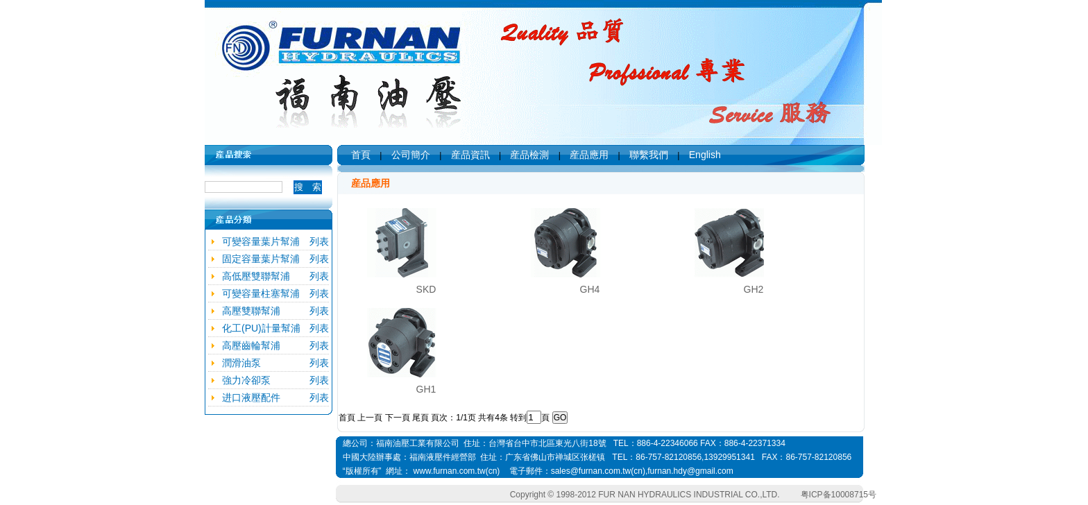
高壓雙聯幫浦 (251, 310)
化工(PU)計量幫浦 (261, 328)
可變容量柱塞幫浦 (261, 293)
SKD (426, 289)
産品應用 (589, 154)
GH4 (590, 289)
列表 (319, 241)
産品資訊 (470, 154)
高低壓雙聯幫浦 (256, 276)
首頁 (361, 154)
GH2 (754, 289)
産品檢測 (529, 154)
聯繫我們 (648, 154)
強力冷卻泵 (246, 380)
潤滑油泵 (241, 362)
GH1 (426, 389)
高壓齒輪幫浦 (251, 345)
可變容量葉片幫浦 (261, 241)
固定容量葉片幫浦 (261, 258)
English (705, 154)
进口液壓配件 (251, 397)
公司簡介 (410, 154)
